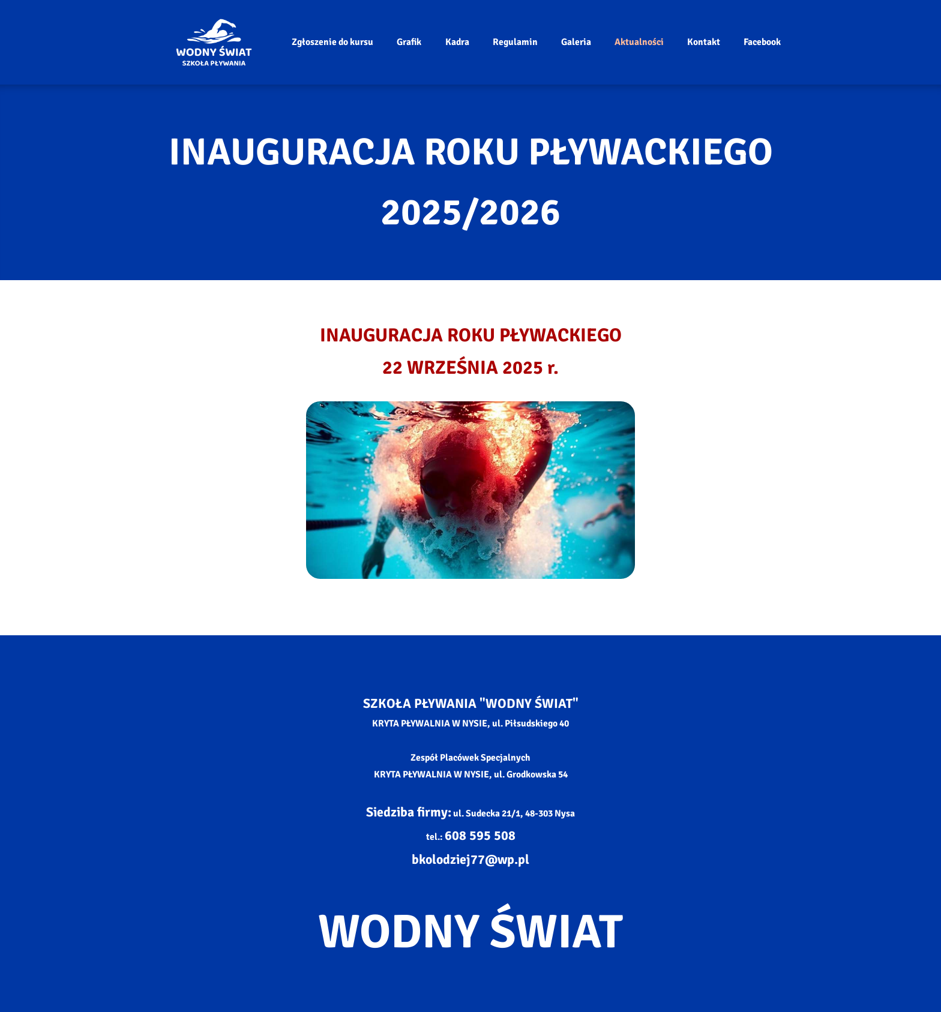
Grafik (409, 42)
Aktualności (639, 42)
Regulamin (515, 42)
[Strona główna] (214, 42)
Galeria (576, 42)
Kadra (457, 42)
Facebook (762, 42)
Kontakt (703, 42)
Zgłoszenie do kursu (332, 42)
